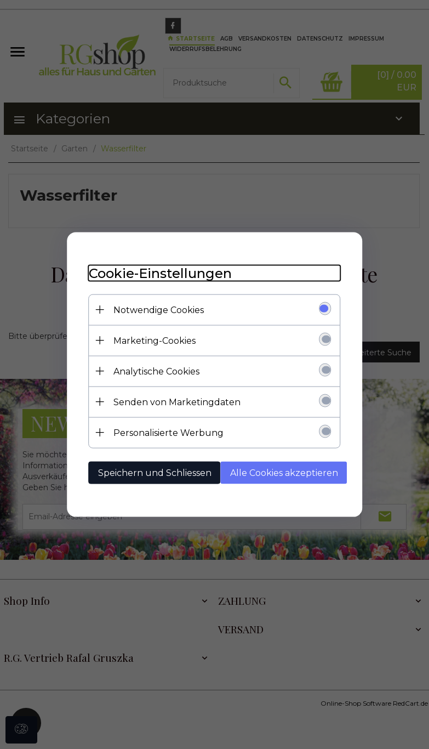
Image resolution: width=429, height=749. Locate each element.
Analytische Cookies (156, 371)
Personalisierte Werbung (168, 433)
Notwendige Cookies (158, 310)
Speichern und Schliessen (154, 473)
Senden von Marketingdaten (177, 402)
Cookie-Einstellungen (160, 273)
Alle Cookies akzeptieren (284, 473)
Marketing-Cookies (154, 341)
